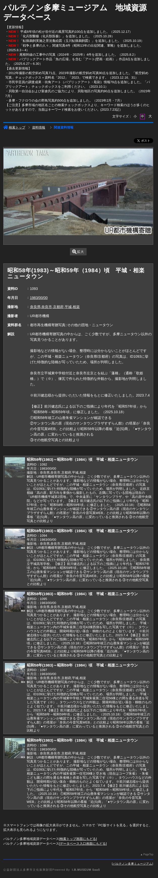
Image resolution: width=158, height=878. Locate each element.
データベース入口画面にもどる (83, 843)
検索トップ (14, 127)
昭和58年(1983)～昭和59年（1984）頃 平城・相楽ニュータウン (82, 459)
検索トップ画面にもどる (78, 839)
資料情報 (38, 127)
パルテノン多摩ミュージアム (132, 863)
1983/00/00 (39, 298)
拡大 (78, 252)
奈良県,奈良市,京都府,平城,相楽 (55, 307)
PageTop (148, 854)
